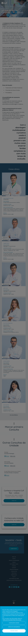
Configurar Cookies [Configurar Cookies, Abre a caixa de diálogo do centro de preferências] (14, 622)
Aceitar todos (14, 630)
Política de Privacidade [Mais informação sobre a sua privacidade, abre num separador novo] (8, 620)
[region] (14, 621)
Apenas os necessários (14, 626)
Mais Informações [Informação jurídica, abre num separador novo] (17, 620)
